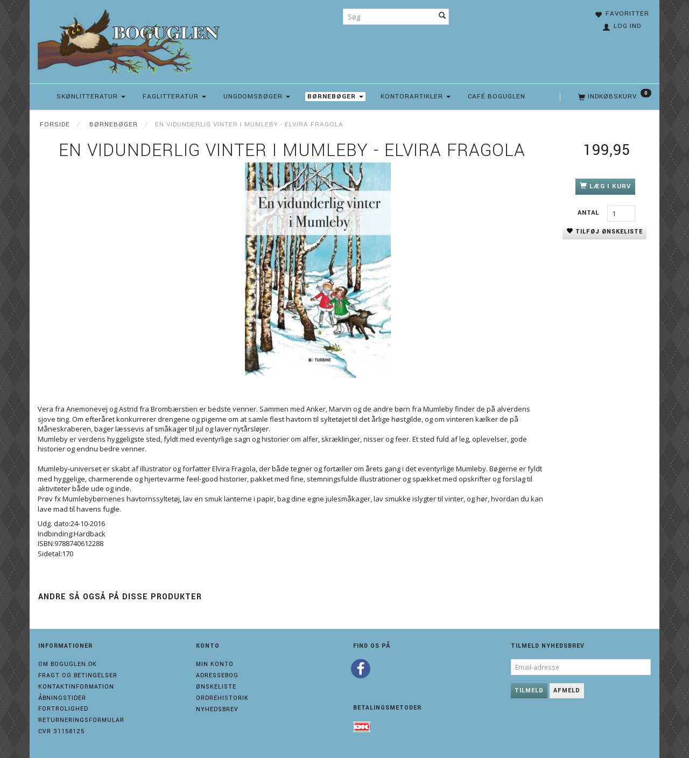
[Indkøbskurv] (613, 97)
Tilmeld (529, 690)
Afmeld (566, 690)
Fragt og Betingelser (77, 675)
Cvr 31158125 (61, 731)
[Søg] (442, 16)
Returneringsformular (81, 720)
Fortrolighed (63, 709)
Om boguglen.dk (67, 664)
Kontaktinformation (76, 687)
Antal (590, 212)
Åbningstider (62, 698)
